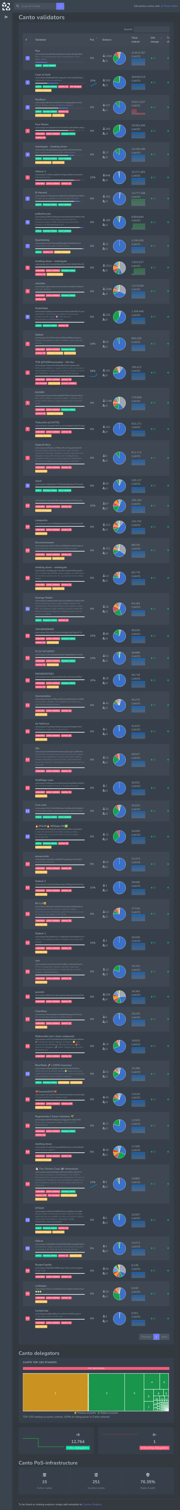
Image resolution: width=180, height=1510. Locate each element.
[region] (6, 761)
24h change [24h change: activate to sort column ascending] (154, 39)
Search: (146, 29)
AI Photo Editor (169, 6)
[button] (27, 58)
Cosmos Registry (92, 1504)
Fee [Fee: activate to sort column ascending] (92, 39)
